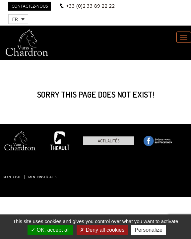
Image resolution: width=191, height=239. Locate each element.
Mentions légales (42, 177)
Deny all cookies (102, 230)
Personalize (148, 230)
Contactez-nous (30, 6)
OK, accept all (50, 230)
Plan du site (12, 177)
